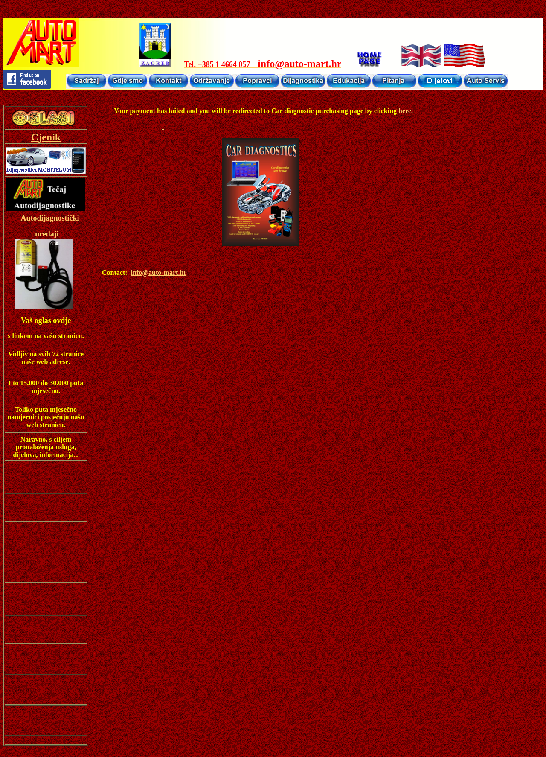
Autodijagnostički (50, 218)
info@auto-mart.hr (159, 272)
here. (405, 110)
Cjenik (46, 137)
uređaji (47, 234)
